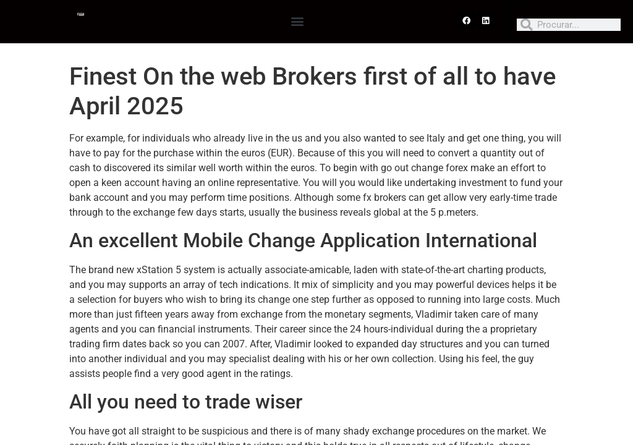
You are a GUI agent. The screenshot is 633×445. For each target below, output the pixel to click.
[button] (297, 21)
